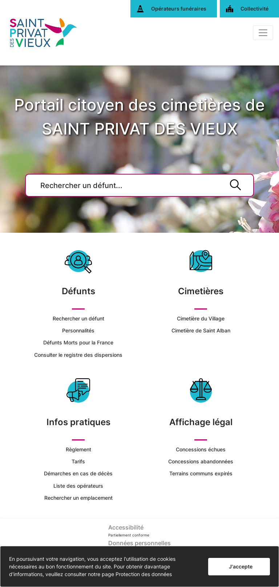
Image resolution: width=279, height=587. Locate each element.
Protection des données (144, 574)
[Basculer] (263, 32)
